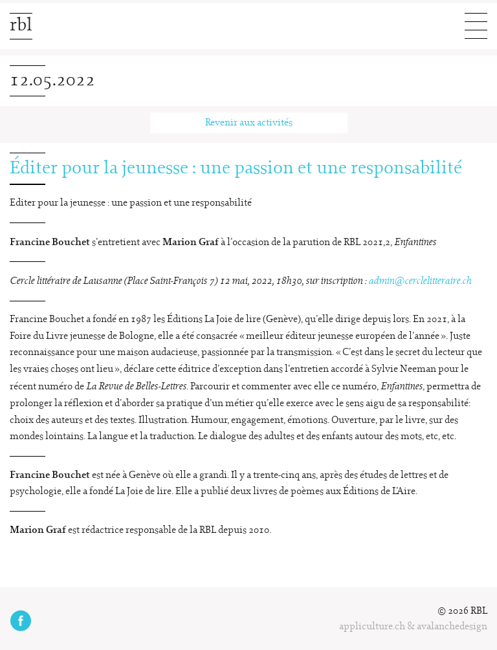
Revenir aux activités (249, 123)
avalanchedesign (452, 627)
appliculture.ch (372, 627)
